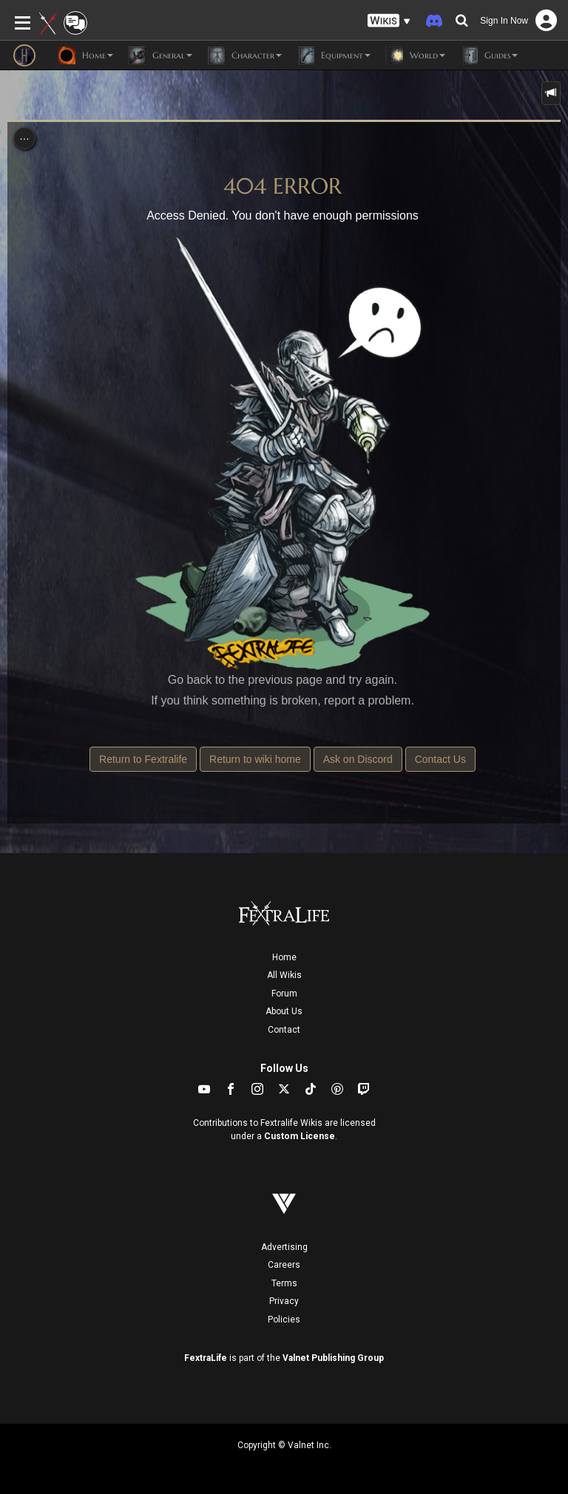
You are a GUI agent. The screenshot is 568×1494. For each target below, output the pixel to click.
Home (284, 957)
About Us (284, 1011)
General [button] (160, 55)
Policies (284, 1319)
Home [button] (85, 55)
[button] (389, 21)
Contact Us (440, 759)
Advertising (284, 1247)
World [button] (415, 55)
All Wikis (284, 975)
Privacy (284, 1301)
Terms (284, 1283)
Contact (284, 1030)
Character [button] (244, 55)
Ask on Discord (358, 759)
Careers (284, 1265)
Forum (284, 993)
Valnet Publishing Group (333, 1358)
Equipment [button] (334, 55)
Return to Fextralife (143, 759)
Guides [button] (489, 55)
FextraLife (205, 1358)
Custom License (299, 1136)
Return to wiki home (255, 759)
